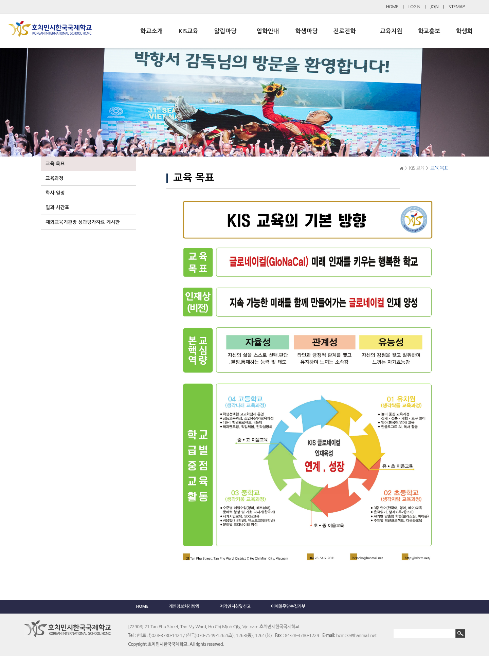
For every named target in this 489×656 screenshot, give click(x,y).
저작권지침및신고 (235, 606)
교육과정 (55, 178)
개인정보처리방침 (184, 606)
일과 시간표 (57, 207)
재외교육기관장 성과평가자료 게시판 (83, 222)
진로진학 (344, 31)
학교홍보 (429, 31)
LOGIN (414, 6)
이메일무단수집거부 (288, 606)
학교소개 (151, 31)
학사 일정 (55, 192)
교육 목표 (55, 163)
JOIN (434, 6)
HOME (392, 6)
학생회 (464, 31)
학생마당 (306, 31)
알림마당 (225, 31)
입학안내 (268, 31)
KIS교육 (188, 31)
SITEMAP (457, 6)
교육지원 (391, 31)
